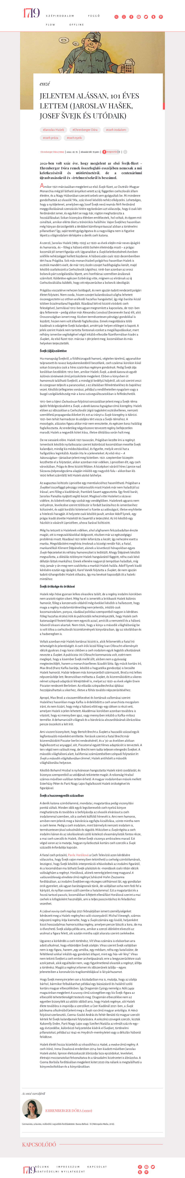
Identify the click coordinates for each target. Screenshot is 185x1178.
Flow (51, 24)
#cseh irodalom (116, 129)
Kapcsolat (97, 1167)
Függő (94, 16)
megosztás (109, 152)
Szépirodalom (60, 16)
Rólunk (42, 1167)
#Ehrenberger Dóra (85, 129)
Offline (77, 24)
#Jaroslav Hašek (53, 129)
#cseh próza (50, 137)
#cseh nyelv (74, 137)
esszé (45, 83)
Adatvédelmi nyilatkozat (60, 1171)
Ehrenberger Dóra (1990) (52, 152)
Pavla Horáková (78, 855)
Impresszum (68, 1167)
